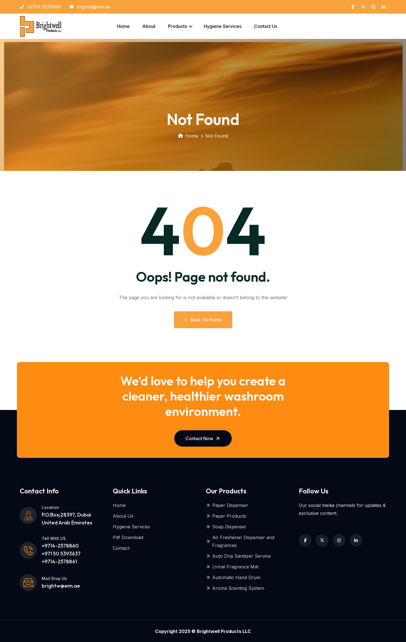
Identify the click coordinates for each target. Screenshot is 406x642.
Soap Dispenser (226, 527)
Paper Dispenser (227, 505)
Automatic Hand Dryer (233, 577)
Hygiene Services (222, 26)
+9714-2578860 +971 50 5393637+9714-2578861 (61, 553)
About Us (123, 516)
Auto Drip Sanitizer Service (238, 556)
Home (123, 26)
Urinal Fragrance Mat (232, 567)
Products (177, 26)
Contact (121, 548)
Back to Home (203, 320)
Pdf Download (128, 537)
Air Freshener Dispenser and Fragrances (240, 541)
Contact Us (265, 26)
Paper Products (226, 516)
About (148, 26)
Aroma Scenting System (235, 588)
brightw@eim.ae (90, 7)
